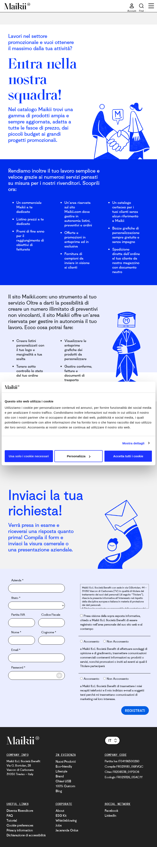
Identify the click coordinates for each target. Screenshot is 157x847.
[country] (36, 605)
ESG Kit (61, 815)
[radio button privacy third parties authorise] (81, 678)
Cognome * (48, 632)
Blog (59, 791)
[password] (36, 675)
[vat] (21, 622)
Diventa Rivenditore (20, 811)
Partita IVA (18, 614)
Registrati (135, 710)
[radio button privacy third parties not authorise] (104, 678)
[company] (36, 588)
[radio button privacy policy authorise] (81, 615)
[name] (21, 640)
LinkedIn (110, 815)
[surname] (51, 640)
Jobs (59, 825)
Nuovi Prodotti (66, 761)
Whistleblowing (66, 820)
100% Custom (65, 786)
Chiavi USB (63, 781)
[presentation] (39, 690)
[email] (36, 658)
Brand (60, 776)
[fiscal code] (51, 622)
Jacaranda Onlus (67, 830)
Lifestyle (61, 771)
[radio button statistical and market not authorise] (104, 641)
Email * (15, 650)
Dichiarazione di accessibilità (26, 835)
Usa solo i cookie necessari (29, 456)
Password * (18, 667)
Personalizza (78, 456)
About (60, 811)
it (113, 740)
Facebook (111, 811)
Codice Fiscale (50, 614)
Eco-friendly (64, 766)
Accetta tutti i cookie (128, 456)
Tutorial (12, 820)
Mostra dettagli (133, 443)
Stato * (15, 598)
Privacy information (20, 830)
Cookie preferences (20, 825)
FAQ (10, 815)
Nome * (16, 632)
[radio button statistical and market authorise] (81, 641)
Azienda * (17, 580)
